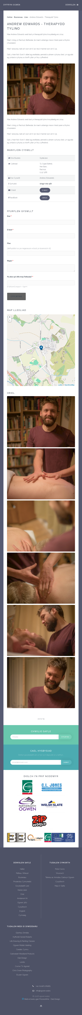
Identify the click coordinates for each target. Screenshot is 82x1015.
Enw (8, 216)
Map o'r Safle (60, 886)
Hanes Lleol (22, 890)
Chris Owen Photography (22, 970)
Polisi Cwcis (59, 869)
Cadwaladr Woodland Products (22, 954)
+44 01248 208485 (43, 986)
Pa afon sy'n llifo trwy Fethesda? (19, 277)
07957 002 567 (46, 184)
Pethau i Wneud (22, 873)
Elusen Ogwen (22, 975)
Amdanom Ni (22, 898)
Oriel (22, 894)
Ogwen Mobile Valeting (22, 945)
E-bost (45, 190)
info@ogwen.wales (43, 991)
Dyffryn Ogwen (11, 5)
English (22, 911)
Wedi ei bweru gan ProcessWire (35, 999)
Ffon (9, 243)
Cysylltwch (22, 907)
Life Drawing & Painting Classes (22, 941)
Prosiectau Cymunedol (22, 881)
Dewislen (70, 5)
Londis (22, 962)
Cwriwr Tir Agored (22, 966)
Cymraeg (22, 915)
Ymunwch (60, 873)
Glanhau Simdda (22, 933)
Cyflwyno (16, 296)
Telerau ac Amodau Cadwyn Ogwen (59, 877)
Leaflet (60, 385)
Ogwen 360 (22, 902)
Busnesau (18, 17)
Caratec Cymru (22, 949)
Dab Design (22, 958)
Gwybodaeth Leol (22, 886)
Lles (26, 17)
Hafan (9, 17)
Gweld (44, 197)
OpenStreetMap (69, 385)
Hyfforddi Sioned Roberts (22, 937)
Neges (9, 261)
